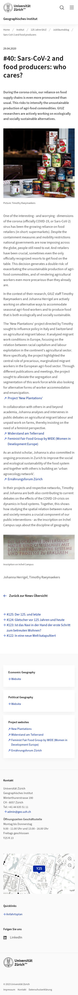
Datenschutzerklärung (40, 989)
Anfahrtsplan (14, 914)
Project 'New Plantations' (25, 398)
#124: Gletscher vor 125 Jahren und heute (35, 620)
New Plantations (21, 729)
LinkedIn (12, 937)
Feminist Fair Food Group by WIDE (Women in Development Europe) (39, 441)
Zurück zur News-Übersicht (25, 596)
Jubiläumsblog (61, 30)
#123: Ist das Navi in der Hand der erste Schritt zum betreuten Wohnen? (38, 628)
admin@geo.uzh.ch (19, 812)
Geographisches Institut (20, 19)
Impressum (9, 989)
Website (16, 679)
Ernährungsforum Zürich (25, 479)
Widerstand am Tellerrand (26, 433)
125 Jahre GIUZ (38, 30)
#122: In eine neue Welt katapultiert (31, 635)
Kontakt (22, 989)
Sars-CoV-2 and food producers (19, 35)
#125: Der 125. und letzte (24, 614)
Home (6, 30)
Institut (20, 30)
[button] (69, 858)
